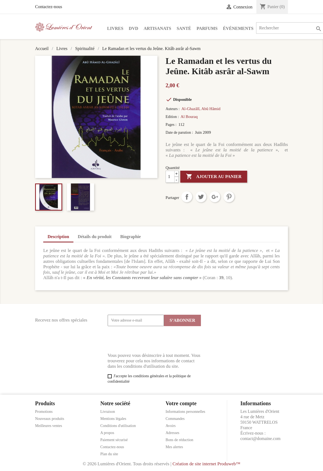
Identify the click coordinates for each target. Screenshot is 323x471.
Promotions (44, 412)
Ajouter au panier (213, 176)
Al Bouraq (189, 116)
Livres (115, 28)
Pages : (172, 125)
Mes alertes (174, 447)
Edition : (173, 117)
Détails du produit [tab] (94, 236)
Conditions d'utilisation (118, 426)
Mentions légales (113, 419)
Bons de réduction (179, 440)
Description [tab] (58, 236)
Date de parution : (180, 132)
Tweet (200, 196)
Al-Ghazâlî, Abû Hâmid (200, 109)
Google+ (214, 196)
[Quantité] (172, 177)
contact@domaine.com (260, 438)
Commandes (175, 419)
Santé (184, 28)
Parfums (207, 28)
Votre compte (181, 403)
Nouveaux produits (49, 419)
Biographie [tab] (130, 236)
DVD (133, 28)
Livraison (107, 412)
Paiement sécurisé (114, 440)
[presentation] (149, 339)
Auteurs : (173, 109)
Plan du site (109, 454)
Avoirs (171, 426)
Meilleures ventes (48, 426)
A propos (107, 433)
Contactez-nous (48, 6)
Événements (238, 28)
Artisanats (157, 28)
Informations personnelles (185, 412)
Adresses (172, 433)
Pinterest (228, 196)
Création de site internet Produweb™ (206, 463)
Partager (186, 196)
